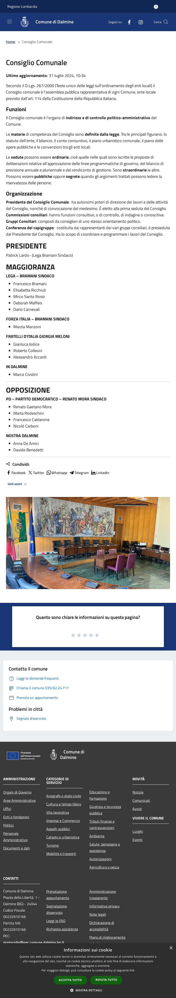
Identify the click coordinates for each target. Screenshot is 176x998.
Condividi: (18, 464)
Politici (8, 825)
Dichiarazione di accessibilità (101, 926)
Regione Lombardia (22, 6)
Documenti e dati (16, 848)
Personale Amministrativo (15, 837)
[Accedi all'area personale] (156, 6)
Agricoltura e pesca (104, 867)
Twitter (36, 472)
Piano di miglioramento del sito (107, 940)
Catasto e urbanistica (62, 837)
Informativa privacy (104, 906)
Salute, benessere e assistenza (104, 847)
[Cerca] (166, 22)
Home (10, 41)
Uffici (7, 808)
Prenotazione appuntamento (57, 895)
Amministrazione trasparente (102, 895)
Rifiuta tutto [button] (106, 980)
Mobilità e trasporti (61, 853)
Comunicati (141, 800)
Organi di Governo (17, 792)
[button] (88, 990)
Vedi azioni (18, 484)
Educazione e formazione (99, 795)
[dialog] (88, 970)
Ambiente (96, 836)
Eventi (137, 839)
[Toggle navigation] (9, 21)
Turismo (52, 845)
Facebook (16, 472)
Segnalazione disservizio (56, 909)
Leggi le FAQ (56, 921)
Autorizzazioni (100, 859)
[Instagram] (138, 22)
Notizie (137, 792)
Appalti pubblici (58, 829)
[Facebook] (127, 22)
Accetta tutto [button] (70, 980)
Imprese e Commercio (63, 820)
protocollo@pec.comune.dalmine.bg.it (33, 942)
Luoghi (137, 831)
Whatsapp (56, 472)
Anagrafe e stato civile (63, 796)
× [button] (171, 948)
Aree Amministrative (19, 800)
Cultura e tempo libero (63, 804)
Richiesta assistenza (62, 929)
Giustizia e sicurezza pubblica (105, 810)
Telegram (79, 472)
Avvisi (137, 808)
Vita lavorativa (57, 812)
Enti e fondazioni (16, 817)
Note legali (97, 914)
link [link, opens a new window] (132, 970)
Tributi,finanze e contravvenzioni (102, 824)
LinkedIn (100, 472)
